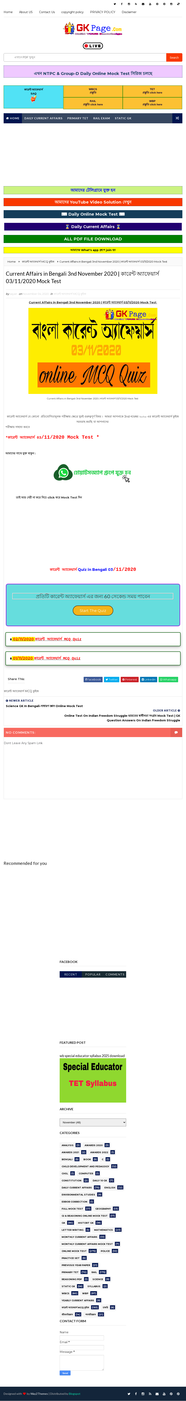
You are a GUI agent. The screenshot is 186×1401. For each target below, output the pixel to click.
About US (26, 12)
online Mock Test (74, 1250)
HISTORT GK (86, 1222)
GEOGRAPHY (103, 1208)
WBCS (65, 1293)
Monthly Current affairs (28, 127)
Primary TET (77, 117)
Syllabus (93, 1286)
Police (105, 1250)
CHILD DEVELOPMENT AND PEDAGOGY (85, 1166)
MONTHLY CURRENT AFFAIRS (79, 1236)
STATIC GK (68, 1286)
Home (8, 12)
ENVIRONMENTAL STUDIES (78, 1194)
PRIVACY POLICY (102, 12)
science (97, 1278)
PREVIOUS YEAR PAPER (76, 1264)
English (109, 1187)
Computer (86, 1173)
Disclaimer (129, 12)
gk (63, 1222)
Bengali (67, 1159)
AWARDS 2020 (94, 1144)
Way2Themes (39, 1394)
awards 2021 (70, 1152)
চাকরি (105, 1307)
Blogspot (74, 1394)
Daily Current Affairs (43, 117)
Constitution (71, 1180)
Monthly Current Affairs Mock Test (87, 1243)
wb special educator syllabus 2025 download (92, 1055)
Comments (115, 974)
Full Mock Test (72, 1208)
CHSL (65, 1173)
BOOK (87, 1159)
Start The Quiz (93, 614)
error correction (74, 1201)
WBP (85, 1293)
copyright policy (72, 12)
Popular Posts (93, 974)
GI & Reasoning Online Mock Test (85, 1215)
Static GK (123, 117)
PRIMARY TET (70, 1271)
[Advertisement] (93, 154)
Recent (70, 974)
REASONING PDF (72, 1278)
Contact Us (47, 12)
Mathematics (103, 1229)
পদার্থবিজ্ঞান (90, 1314)
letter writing (72, 1229)
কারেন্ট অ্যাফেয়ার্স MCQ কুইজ (70, 296)
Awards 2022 (99, 1152)
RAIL (94, 1271)
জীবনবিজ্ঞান (67, 1314)
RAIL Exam (101, 117)
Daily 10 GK (100, 1180)
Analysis (68, 1144)
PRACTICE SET (71, 1257)
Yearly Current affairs (78, 1300)
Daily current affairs (77, 1187)
